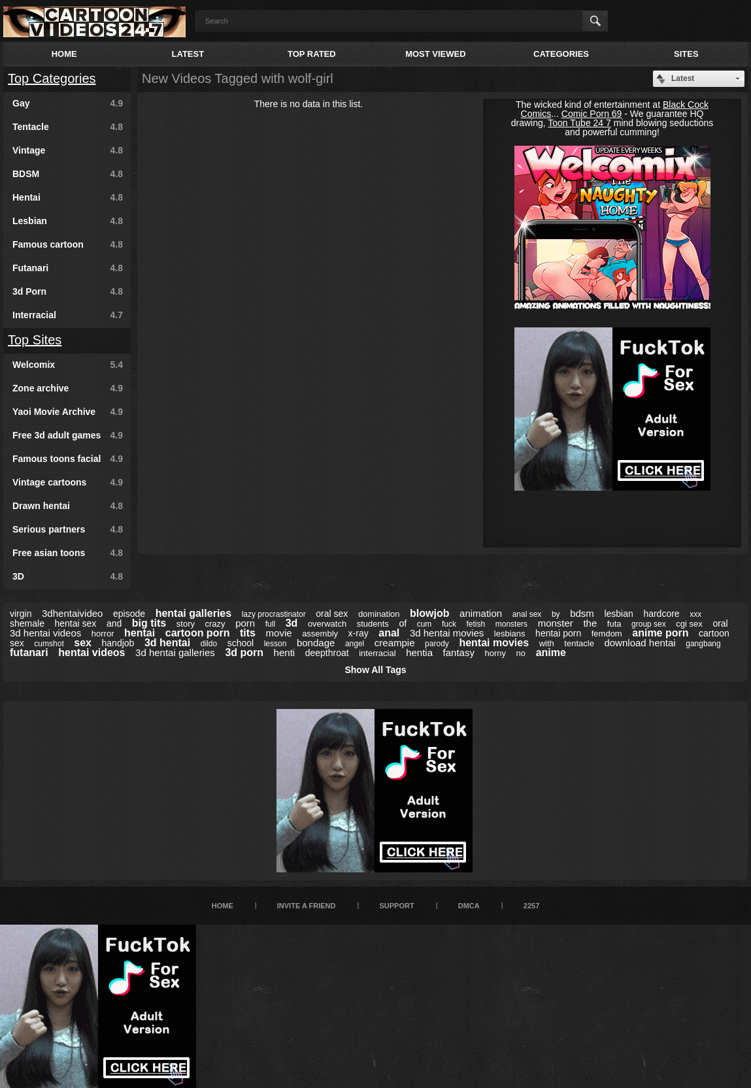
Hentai (67, 197)
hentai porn (558, 633)
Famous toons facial (67, 458)
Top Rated (312, 54)
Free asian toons (67, 553)
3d (292, 623)
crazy (215, 624)
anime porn (660, 632)
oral (719, 623)
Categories (561, 54)
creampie (395, 642)
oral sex (332, 613)
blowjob (429, 613)
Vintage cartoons (67, 482)
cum (424, 624)
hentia (419, 652)
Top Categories (52, 78)
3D (67, 576)
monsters (511, 624)
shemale (27, 623)
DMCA (469, 906)
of (403, 623)
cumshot (48, 643)
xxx (695, 614)
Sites (686, 54)
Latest (188, 54)
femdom (607, 633)
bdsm (582, 613)
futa (614, 624)
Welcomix (67, 364)
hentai (139, 632)
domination (379, 614)
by (556, 614)
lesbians (510, 633)
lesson (275, 643)
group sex (648, 624)
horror (103, 633)
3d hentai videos (45, 632)
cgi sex (689, 624)
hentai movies (494, 642)
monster (555, 623)
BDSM (67, 174)
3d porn (244, 652)
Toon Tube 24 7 (579, 123)
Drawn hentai (67, 506)
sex (83, 642)
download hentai (639, 642)
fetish (475, 624)
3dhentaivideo (72, 613)
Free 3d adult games (67, 435)
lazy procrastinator (274, 614)
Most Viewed (435, 54)
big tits (149, 623)
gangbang (703, 643)
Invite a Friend (306, 906)
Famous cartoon (67, 244)
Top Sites (34, 340)
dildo (209, 643)
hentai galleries (194, 613)
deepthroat (327, 653)
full (270, 624)
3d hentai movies (447, 632)
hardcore (661, 613)
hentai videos (91, 652)
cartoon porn (197, 632)
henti (284, 652)
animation (480, 613)
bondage (316, 642)
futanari (29, 652)
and (114, 623)
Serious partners (67, 529)
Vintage (67, 150)
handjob (118, 643)
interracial (377, 653)
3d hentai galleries (175, 652)
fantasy (459, 652)
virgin (20, 613)
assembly (320, 633)
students (373, 624)
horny (496, 653)
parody (437, 643)
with (546, 643)
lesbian (618, 613)
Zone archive (67, 388)
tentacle (579, 643)
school (240, 643)
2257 (531, 906)
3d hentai (167, 642)
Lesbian (67, 221)
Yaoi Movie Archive (67, 411)
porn (245, 623)
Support (396, 906)
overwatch (327, 624)
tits (248, 632)
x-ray (358, 633)
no (521, 653)
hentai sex (75, 623)
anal (388, 632)
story (185, 624)
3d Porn (67, 291)
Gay (67, 103)
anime (551, 652)
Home (64, 54)
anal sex (527, 614)
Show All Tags (375, 670)
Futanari (67, 268)
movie (279, 632)
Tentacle (67, 127)
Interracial (67, 315)
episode (129, 613)
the (590, 623)
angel (354, 643)
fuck (449, 624)
